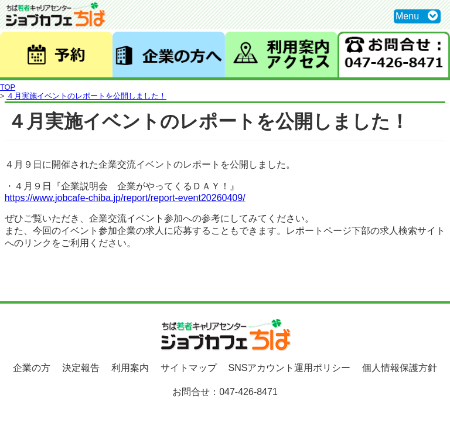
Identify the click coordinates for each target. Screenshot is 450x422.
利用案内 (130, 368)
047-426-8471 (248, 392)
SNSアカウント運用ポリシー (290, 368)
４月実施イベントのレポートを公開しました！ (86, 95)
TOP (7, 87)
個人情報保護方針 (399, 368)
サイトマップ (189, 368)
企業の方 (31, 368)
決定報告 (81, 368)
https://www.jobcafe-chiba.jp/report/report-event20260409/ (125, 198)
